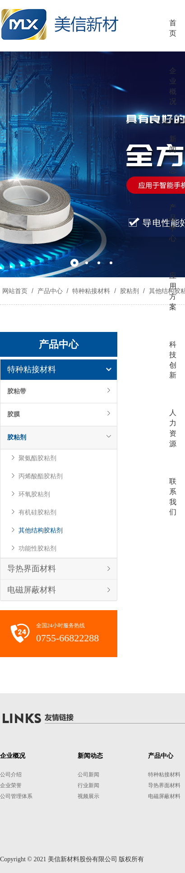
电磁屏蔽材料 (31, 589)
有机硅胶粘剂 (37, 512)
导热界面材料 (31, 568)
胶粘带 (16, 391)
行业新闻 (88, 785)
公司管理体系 (16, 796)
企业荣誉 (11, 785)
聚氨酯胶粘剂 (37, 458)
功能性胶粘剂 (37, 548)
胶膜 (13, 414)
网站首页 (15, 290)
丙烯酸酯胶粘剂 (40, 476)
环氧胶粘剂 (34, 494)
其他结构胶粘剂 (40, 530)
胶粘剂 (129, 290)
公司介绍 (11, 774)
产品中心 (50, 290)
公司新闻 (88, 774)
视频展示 (88, 796)
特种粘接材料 (91, 290)
